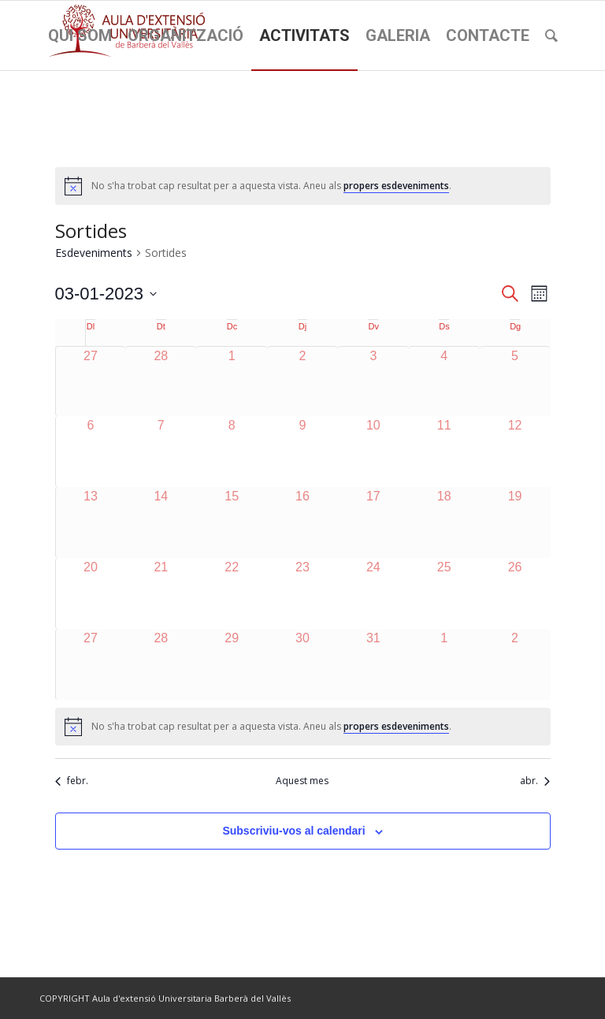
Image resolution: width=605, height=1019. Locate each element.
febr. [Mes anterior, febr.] (71, 781)
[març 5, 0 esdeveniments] (515, 382)
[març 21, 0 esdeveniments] (160, 593)
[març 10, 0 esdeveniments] (373, 451)
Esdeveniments (93, 252)
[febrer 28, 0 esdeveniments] (160, 382)
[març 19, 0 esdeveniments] (515, 522)
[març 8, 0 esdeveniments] (231, 451)
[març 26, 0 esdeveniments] (515, 593)
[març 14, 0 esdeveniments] (160, 522)
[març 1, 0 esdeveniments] (231, 382)
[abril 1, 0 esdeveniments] (444, 664)
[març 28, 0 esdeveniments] (160, 664)
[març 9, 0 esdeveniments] (302, 451)
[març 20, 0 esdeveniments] (91, 593)
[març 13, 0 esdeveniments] (91, 522)
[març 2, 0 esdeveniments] (302, 382)
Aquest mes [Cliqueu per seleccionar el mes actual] (302, 781)
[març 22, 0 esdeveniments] (231, 593)
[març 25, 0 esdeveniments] (444, 593)
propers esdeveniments (396, 185)
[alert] (303, 186)
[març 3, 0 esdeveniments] (373, 382)
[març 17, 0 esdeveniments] (373, 522)
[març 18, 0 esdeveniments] (444, 522)
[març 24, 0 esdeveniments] (373, 593)
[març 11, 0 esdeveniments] (444, 451)
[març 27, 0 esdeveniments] (91, 664)
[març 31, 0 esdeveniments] (373, 664)
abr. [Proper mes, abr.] (535, 781)
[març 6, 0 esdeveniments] (91, 451)
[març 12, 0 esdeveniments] (515, 451)
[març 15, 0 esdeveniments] (231, 522)
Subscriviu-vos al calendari (293, 830)
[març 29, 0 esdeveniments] (231, 664)
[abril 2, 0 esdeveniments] (515, 664)
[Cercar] (551, 35)
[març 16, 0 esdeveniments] (302, 522)
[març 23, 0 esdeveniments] (302, 593)
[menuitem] (80, 35)
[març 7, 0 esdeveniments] (160, 451)
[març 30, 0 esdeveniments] (302, 664)
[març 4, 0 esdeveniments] (444, 382)
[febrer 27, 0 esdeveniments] (91, 382)
